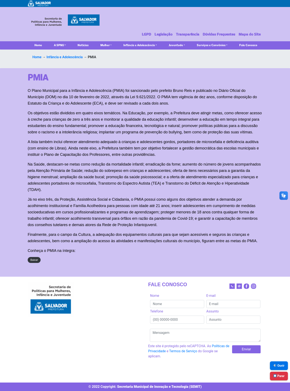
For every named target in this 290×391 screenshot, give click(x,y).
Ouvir (279, 365)
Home (38, 45)
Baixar (34, 259)
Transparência (187, 34)
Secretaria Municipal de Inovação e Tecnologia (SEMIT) (159, 387)
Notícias (83, 45)
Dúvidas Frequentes (219, 34)
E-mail (211, 296)
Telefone (156, 311)
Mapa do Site (250, 34)
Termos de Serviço (183, 351)
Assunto (212, 311)
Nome (154, 296)
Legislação (163, 34)
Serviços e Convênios (211, 45)
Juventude (176, 45)
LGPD (146, 34)
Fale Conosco (248, 45)
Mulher (105, 45)
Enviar (246, 349)
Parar (279, 376)
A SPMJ (59, 45)
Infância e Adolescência (139, 45)
